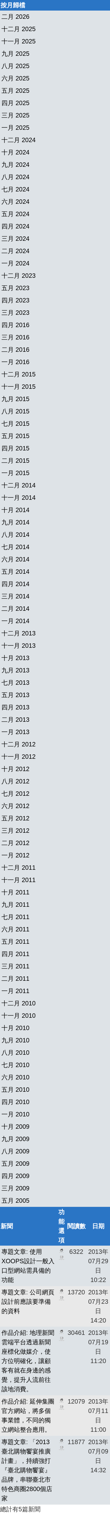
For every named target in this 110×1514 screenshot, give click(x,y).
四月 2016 (15, 325)
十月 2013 (15, 658)
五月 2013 (15, 695)
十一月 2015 (18, 386)
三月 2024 (15, 238)
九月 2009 (15, 1139)
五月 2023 (15, 288)
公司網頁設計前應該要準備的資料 (27, 1302)
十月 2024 (15, 152)
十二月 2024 (18, 140)
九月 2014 (15, 522)
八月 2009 (15, 1151)
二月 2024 (15, 251)
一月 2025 (15, 127)
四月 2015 (15, 448)
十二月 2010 (18, 1003)
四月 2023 (15, 300)
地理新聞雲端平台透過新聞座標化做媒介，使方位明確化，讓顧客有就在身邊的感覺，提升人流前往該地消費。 (27, 1361)
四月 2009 (15, 1176)
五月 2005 (15, 1200)
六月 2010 (15, 1077)
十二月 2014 (18, 485)
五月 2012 (15, 818)
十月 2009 (15, 1126)
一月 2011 (15, 991)
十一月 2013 (18, 645)
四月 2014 (15, 584)
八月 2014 (15, 534)
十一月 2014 (18, 497)
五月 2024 (15, 214)
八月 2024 (15, 177)
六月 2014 (15, 559)
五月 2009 (15, 1163)
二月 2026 (15, 16)
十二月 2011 (18, 867)
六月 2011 (15, 929)
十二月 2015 (18, 374)
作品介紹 (13, 1332)
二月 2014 (15, 608)
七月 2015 (15, 423)
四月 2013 (15, 707)
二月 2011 (15, 978)
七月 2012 (15, 793)
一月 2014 (15, 621)
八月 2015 (15, 411)
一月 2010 (15, 1114)
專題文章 (13, 1251)
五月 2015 (15, 436)
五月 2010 (15, 1089)
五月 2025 (15, 90)
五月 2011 (15, 941)
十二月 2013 (18, 633)
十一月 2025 (18, 41)
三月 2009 (15, 1188)
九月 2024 (15, 164)
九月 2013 (15, 670)
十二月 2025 (18, 29)
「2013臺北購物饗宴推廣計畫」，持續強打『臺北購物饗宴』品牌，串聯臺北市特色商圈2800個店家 (26, 1470)
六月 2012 (15, 806)
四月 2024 (15, 226)
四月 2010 (15, 1102)
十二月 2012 (18, 744)
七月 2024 (15, 189)
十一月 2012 (18, 756)
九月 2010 (15, 1040)
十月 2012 (15, 769)
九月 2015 (15, 399)
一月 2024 (15, 263)
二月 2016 (15, 349)
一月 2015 (15, 473)
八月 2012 (15, 781)
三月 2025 (15, 115)
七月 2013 (15, 682)
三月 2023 (15, 312)
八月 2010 (15, 1052)
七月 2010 (15, 1065)
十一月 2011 (18, 880)
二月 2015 (15, 460)
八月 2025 (15, 66)
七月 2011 (15, 917)
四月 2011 (15, 954)
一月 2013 (15, 732)
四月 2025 (15, 103)
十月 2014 (15, 510)
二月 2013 (15, 719)
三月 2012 (15, 830)
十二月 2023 (18, 275)
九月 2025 (15, 53)
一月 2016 (15, 362)
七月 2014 (15, 547)
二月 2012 (15, 843)
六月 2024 (15, 201)
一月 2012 (15, 855)
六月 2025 (15, 78)
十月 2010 (15, 1028)
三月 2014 (15, 596)
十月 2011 (15, 892)
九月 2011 (15, 904)
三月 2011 (15, 966)
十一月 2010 (18, 1015)
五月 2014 (15, 571)
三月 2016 (15, 337)
